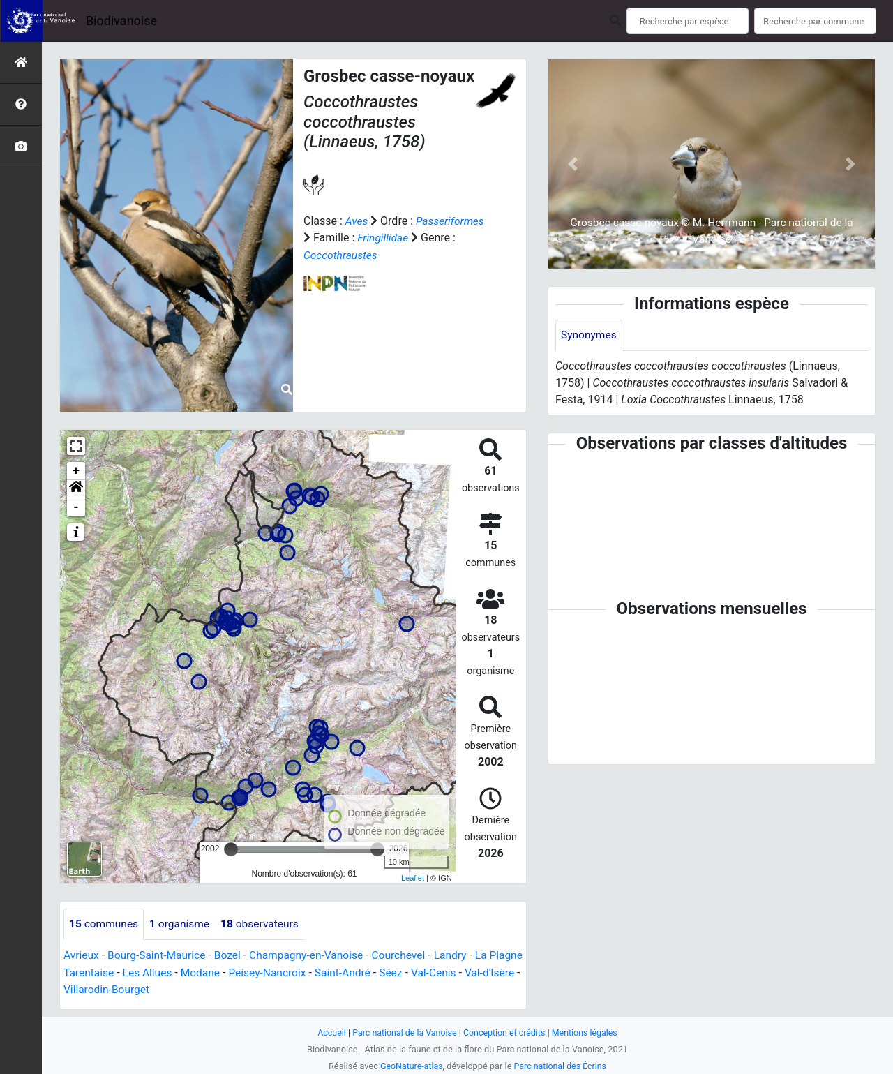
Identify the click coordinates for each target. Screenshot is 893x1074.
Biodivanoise (121, 20)
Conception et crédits (505, 1032)
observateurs (265, 924)
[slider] (231, 849)
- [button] (76, 507)
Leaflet (412, 878)
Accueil (328, 1032)
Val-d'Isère (89, 989)
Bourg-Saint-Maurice (159, 955)
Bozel (232, 955)
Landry (461, 955)
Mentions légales (588, 1032)
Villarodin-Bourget (167, 989)
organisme (182, 924)
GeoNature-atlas (409, 1066)
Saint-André (387, 972)
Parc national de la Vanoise (402, 1032)
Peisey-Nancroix (310, 972)
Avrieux (81, 955)
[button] (76, 489)
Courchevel (407, 955)
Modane (240, 972)
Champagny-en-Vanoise (312, 955)
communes (104, 924)
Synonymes (589, 335)
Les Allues (186, 972)
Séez (436, 972)
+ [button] (76, 471)
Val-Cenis (480, 972)
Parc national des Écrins (561, 1066)
